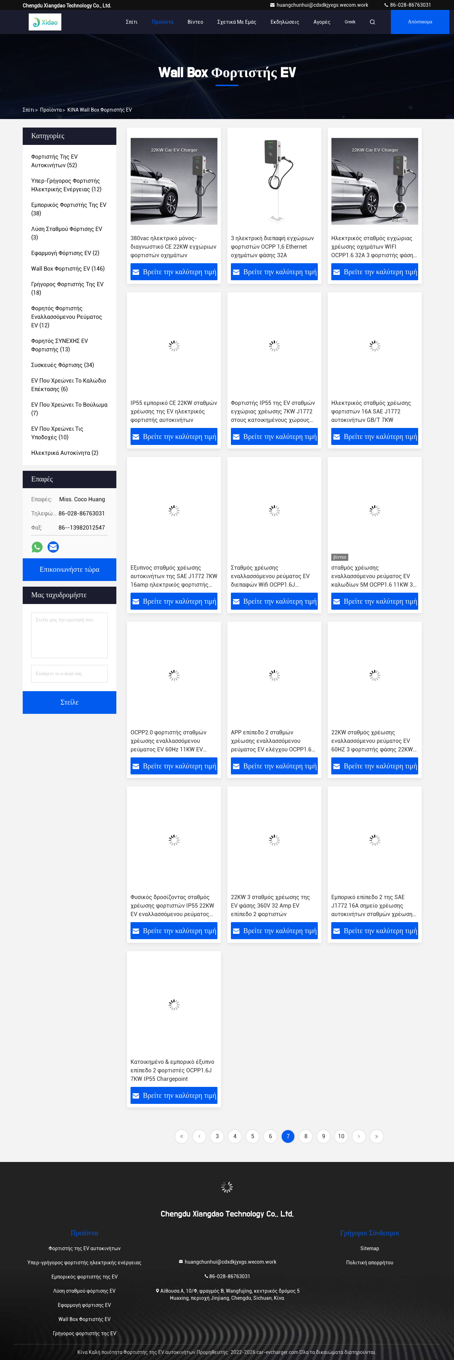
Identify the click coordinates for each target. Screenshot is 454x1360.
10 (341, 1136)
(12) (66, 185)
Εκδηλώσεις (285, 22)
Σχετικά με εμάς (236, 22)
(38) (68, 209)
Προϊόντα (162, 22)
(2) (65, 253)
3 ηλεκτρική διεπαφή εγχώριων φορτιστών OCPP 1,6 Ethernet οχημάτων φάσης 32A (272, 247)
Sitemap (369, 1248)
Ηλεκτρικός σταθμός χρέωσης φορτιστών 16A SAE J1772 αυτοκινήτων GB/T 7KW (371, 411)
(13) (59, 345)
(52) (54, 161)
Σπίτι (132, 22)
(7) (69, 409)
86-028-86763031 (407, 5)
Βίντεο (195, 22)
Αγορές (322, 22)
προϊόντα (51, 110)
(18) (67, 288)
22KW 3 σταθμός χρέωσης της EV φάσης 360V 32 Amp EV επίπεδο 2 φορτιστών (270, 906)
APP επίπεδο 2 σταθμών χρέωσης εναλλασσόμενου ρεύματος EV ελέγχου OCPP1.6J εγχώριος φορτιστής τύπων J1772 (273, 749)
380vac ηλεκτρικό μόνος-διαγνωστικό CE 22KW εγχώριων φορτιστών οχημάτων (173, 247)
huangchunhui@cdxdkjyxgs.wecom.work (319, 5)
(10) (57, 433)
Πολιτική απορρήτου (369, 1262)
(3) (66, 233)
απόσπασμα (420, 21)
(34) (62, 365)
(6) (68, 385)
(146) (68, 268)
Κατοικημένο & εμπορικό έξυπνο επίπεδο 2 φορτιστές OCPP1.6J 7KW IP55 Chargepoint (172, 1070)
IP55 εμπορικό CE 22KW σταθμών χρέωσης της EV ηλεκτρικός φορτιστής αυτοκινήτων (174, 411)
